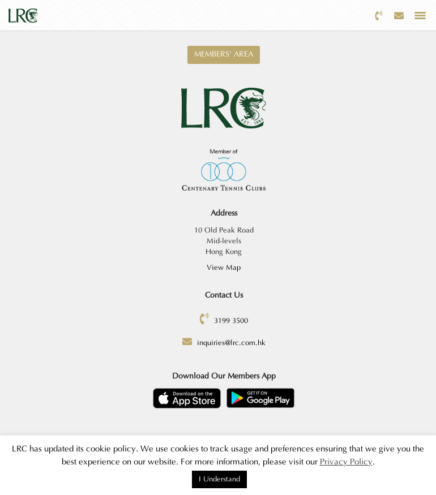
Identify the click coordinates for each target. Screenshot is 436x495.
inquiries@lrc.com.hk (231, 343)
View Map (224, 268)
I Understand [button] (219, 479)
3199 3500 (231, 321)
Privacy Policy (346, 462)
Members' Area (223, 54)
